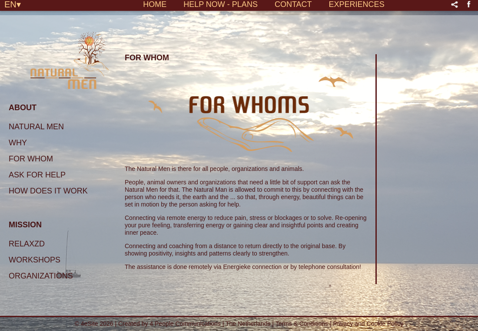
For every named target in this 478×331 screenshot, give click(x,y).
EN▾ (12, 4)
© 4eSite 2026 (94, 323)
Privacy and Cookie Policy (368, 323)
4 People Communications (184, 323)
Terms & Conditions (303, 323)
